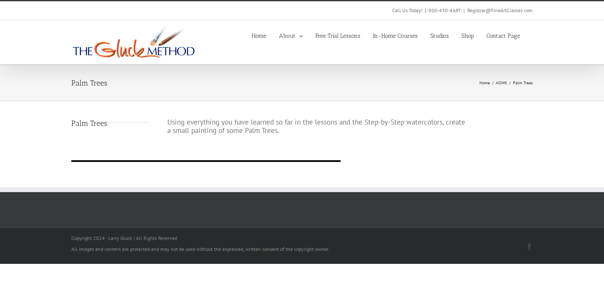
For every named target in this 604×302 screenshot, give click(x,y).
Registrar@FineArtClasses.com (500, 10)
